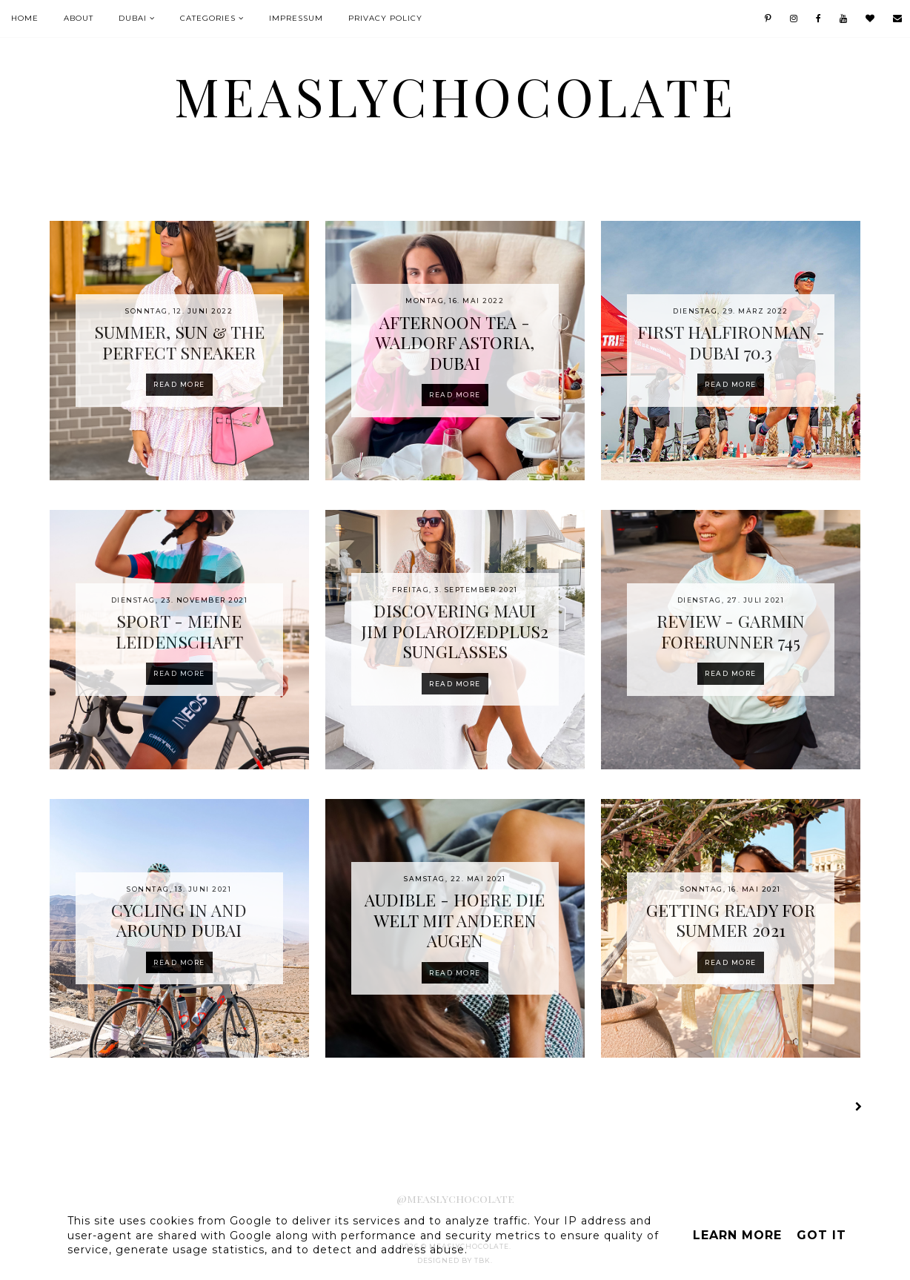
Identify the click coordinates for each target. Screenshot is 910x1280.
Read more (179, 384)
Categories (208, 18)
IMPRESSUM (296, 18)
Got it (821, 1235)
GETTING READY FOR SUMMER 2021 (730, 920)
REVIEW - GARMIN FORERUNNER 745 (731, 631)
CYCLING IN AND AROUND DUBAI (179, 920)
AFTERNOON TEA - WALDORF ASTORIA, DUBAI (454, 342)
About (78, 18)
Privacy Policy (385, 18)
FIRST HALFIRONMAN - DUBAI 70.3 (731, 342)
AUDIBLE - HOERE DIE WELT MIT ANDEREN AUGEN (455, 920)
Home (25, 18)
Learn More (737, 1235)
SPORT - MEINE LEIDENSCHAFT (179, 631)
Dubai (133, 18)
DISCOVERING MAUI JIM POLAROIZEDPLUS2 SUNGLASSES (454, 631)
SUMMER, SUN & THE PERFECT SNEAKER (179, 342)
